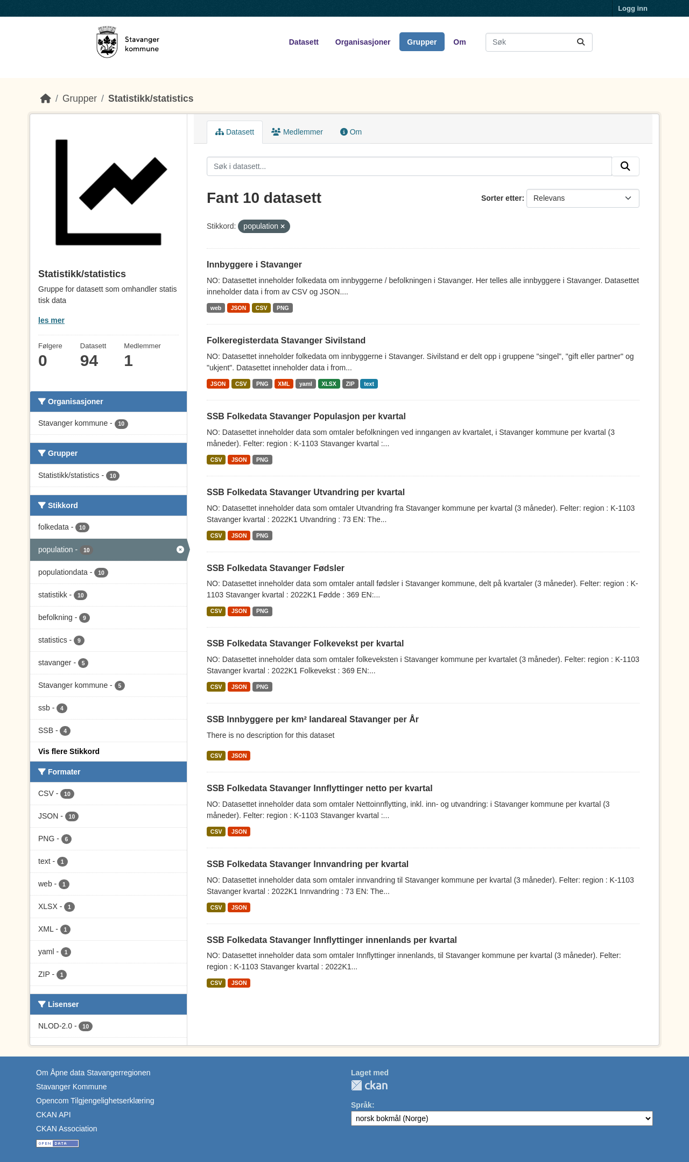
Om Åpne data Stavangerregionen (93, 1072)
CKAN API (53, 1114)
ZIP (350, 384)
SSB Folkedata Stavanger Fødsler (275, 568)
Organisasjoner (363, 42)
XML (284, 384)
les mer (51, 320)
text (369, 384)
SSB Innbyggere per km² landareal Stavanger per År (313, 719)
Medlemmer (297, 132)
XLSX (328, 384)
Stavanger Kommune (71, 1086)
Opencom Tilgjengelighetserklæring (95, 1100)
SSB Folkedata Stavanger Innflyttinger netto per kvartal (320, 788)
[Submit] (581, 42)
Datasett (304, 42)
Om (459, 42)
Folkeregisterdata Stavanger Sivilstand (286, 340)
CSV (262, 308)
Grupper (422, 42)
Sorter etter (501, 198)
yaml (305, 384)
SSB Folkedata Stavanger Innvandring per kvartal (308, 864)
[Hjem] (45, 98)
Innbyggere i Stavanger (254, 264)
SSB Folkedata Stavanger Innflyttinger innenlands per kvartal (332, 940)
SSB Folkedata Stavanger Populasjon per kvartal (306, 416)
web (215, 308)
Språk (361, 1105)
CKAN (369, 1085)
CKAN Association (66, 1128)
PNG (283, 308)
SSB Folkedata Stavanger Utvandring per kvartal (306, 492)
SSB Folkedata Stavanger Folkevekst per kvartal (305, 643)
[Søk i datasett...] (539, 42)
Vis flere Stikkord (69, 751)
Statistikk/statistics (151, 98)
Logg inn (633, 8)
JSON (239, 308)
